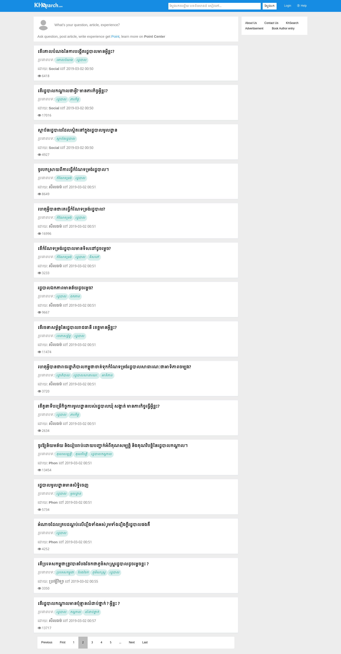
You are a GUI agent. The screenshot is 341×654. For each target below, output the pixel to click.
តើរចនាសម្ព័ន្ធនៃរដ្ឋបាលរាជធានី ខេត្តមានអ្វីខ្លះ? (77, 328)
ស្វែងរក (270, 6)
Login (287, 6)
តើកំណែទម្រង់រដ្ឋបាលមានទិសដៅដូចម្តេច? (74, 249)
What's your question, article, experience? (87, 25)
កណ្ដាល (75, 612)
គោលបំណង (64, 60)
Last (145, 642)
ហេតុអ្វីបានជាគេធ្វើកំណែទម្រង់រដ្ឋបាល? (71, 209)
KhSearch (292, 23)
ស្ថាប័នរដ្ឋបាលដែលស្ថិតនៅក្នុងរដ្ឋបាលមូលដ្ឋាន (77, 130)
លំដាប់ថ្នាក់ (92, 612)
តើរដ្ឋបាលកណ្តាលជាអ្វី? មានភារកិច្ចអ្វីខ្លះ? (73, 91)
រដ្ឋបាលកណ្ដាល (101, 454)
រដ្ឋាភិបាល (63, 375)
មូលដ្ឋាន (75, 494)
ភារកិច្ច (74, 99)
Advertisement (254, 28)
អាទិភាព (107, 375)
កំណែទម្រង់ (64, 178)
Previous (46, 642)
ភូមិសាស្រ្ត (99, 572)
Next (132, 642)
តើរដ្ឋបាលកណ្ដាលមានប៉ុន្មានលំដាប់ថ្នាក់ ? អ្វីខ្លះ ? (79, 604)
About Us (251, 23)
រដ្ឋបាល (81, 60)
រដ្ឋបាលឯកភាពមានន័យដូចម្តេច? (65, 288)
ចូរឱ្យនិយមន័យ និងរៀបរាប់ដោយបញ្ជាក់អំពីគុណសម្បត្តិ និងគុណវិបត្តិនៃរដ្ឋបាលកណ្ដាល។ (113, 446)
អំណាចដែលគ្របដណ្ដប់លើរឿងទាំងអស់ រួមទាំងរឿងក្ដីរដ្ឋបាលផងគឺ (94, 525)
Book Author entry (283, 28)
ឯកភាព (75, 296)
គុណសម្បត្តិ (64, 454)
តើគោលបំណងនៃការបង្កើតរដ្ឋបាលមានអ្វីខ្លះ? (76, 52)
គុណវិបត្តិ (81, 454)
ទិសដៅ (94, 257)
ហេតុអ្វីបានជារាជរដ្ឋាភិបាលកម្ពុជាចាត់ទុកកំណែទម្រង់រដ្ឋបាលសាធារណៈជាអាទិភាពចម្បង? (114, 367)
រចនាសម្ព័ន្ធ (63, 336)
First (62, 642)
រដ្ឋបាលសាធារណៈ (85, 375)
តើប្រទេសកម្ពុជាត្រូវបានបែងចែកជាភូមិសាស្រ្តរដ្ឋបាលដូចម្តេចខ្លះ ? (93, 564)
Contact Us (271, 23)
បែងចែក (83, 572)
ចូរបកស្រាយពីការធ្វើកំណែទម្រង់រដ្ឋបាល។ (73, 170)
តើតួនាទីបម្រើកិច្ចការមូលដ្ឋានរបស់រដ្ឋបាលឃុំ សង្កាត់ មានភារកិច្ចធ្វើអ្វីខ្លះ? (98, 406)
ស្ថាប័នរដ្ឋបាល (65, 139)
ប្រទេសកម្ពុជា (65, 572)
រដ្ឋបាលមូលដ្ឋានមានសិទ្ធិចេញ (63, 485)
